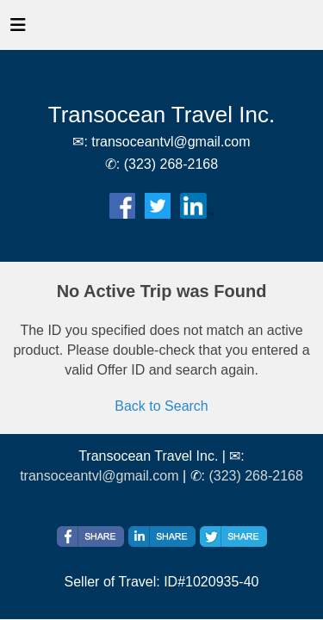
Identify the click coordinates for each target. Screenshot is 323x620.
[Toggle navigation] (18, 29)
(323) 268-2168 (255, 475)
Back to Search (161, 406)
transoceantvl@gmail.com (99, 475)
